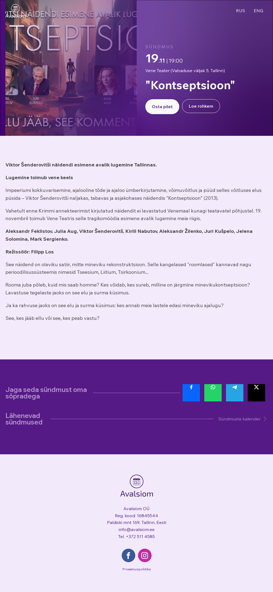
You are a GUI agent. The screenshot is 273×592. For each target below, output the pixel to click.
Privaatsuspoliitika (137, 569)
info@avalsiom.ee (137, 529)
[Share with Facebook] (191, 392)
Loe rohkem (201, 106)
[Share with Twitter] (256, 392)
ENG (258, 10)
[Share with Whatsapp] (213, 392)
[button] (241, 419)
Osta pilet (162, 106)
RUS (240, 10)
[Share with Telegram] (234, 392)
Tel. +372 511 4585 (136, 536)
